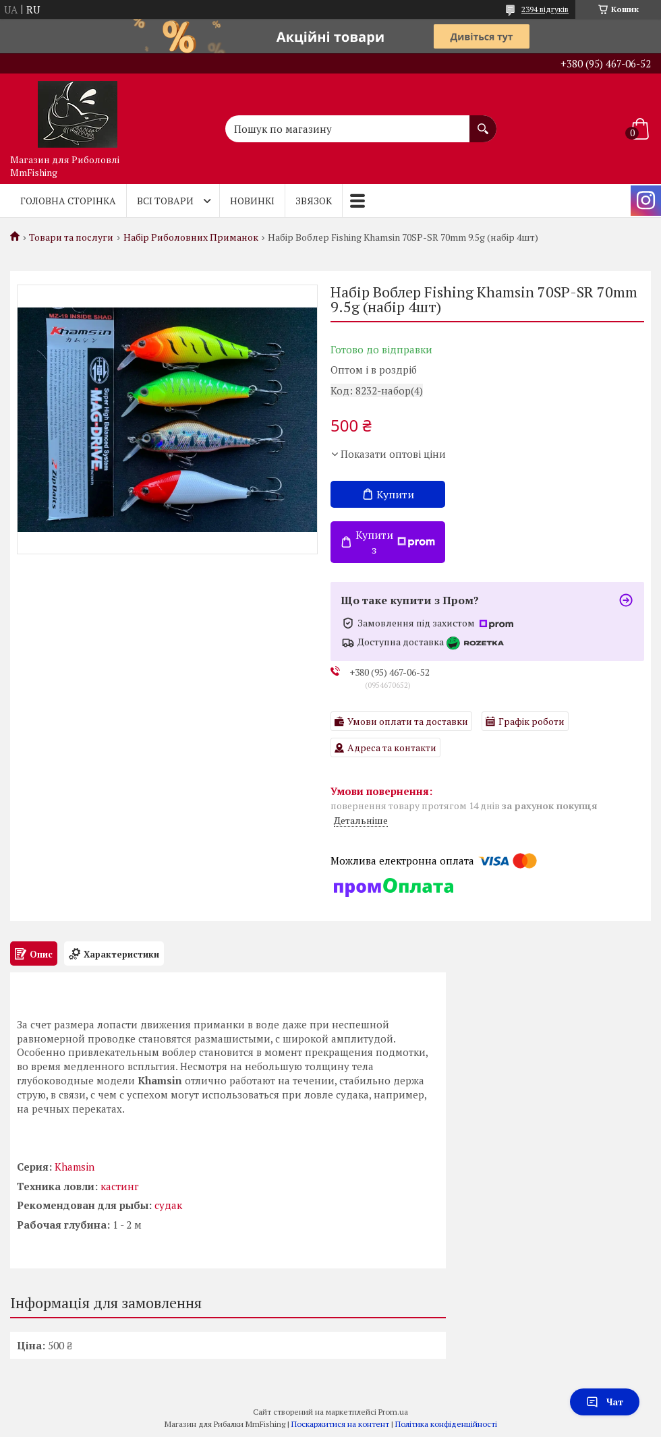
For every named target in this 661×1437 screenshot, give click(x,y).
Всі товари (165, 200)
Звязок (313, 200)
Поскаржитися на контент (340, 1424)
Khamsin (74, 1166)
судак (168, 1205)
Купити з (395, 542)
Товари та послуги (71, 237)
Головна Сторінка (68, 200)
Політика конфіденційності (446, 1424)
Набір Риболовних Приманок (190, 237)
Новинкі (252, 200)
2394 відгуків (545, 9)
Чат (604, 1401)
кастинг (119, 1186)
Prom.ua (393, 1412)
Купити (395, 494)
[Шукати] (482, 122)
